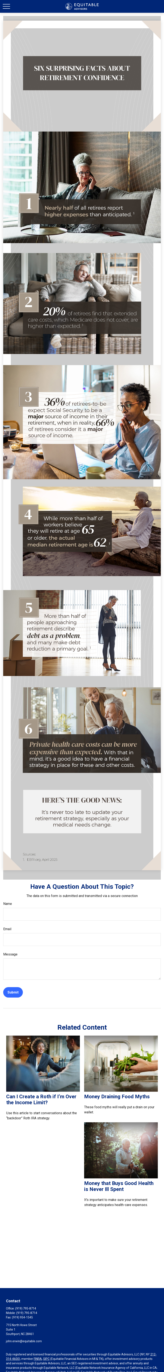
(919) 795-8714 (25, 1308)
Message (10, 954)
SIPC (46, 1359)
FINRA (38, 1359)
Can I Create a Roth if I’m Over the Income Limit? (41, 1100)
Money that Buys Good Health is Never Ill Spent (119, 1186)
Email (7, 929)
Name (7, 904)
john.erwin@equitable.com (24, 1341)
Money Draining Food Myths (117, 1097)
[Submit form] (13, 992)
